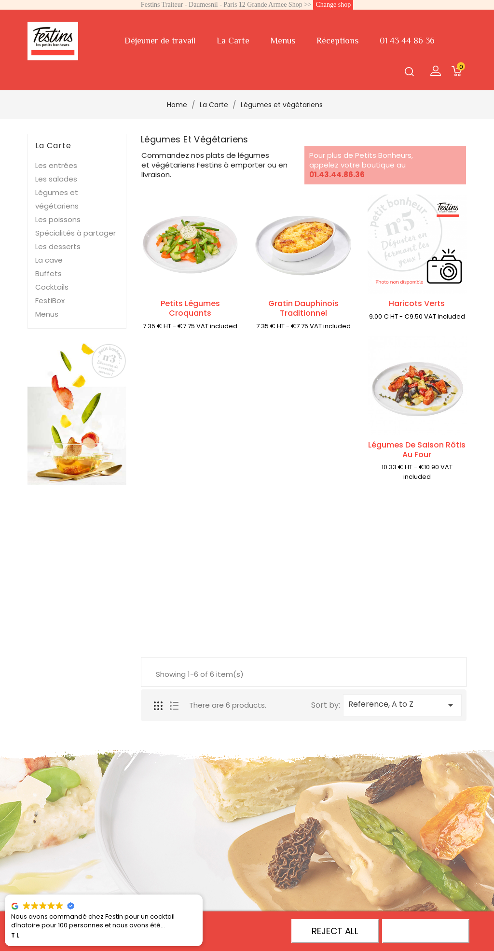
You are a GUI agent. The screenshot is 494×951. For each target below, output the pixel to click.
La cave (49, 260)
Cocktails (52, 287)
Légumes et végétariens (57, 199)
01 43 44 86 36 (407, 40)
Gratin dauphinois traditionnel (303, 308)
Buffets (48, 273)
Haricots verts (417, 303)
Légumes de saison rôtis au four (417, 449)
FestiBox (50, 300)
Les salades (56, 179)
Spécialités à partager (75, 233)
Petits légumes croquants (190, 308)
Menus (283, 40)
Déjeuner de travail (159, 40)
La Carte (233, 40)
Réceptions (337, 40)
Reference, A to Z (402, 705)
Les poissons (58, 219)
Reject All (335, 931)
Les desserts (58, 246)
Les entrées (56, 165)
